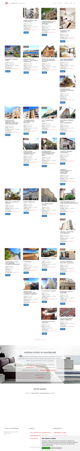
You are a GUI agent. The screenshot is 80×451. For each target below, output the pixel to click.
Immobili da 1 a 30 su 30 (40, 339)
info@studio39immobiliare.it (48, 370)
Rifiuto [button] (48, 447)
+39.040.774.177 (34, 29)
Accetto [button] (44, 447)
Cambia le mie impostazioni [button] (56, 447)
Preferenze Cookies (60, 432)
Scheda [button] (26, 32)
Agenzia (66, 3)
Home (54, 3)
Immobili (60, 3)
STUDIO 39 (14, 2)
